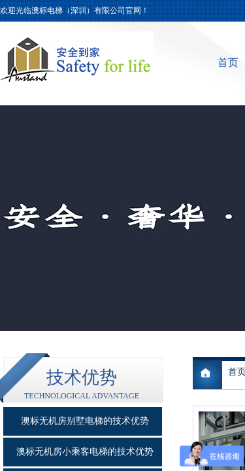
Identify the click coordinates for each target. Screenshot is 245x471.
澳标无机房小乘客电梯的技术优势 (85, 452)
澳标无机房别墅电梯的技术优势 (85, 421)
